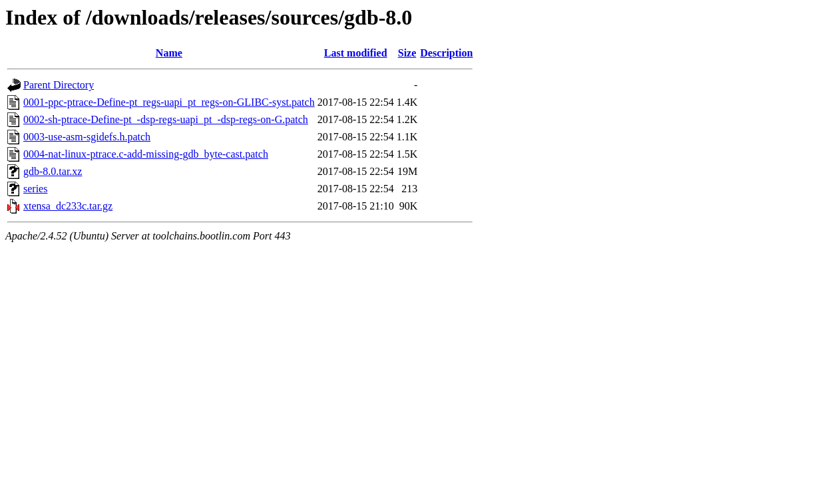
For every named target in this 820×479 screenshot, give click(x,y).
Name (169, 53)
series (35, 188)
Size (407, 53)
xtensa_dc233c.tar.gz (67, 206)
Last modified (355, 53)
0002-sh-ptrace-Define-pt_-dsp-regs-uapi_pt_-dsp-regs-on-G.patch (165, 119)
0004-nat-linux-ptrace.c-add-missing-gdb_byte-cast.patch (145, 154)
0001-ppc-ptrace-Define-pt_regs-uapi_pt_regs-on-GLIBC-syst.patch (169, 102)
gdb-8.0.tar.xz (52, 171)
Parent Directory (58, 84)
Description (446, 53)
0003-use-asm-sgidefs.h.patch (86, 136)
